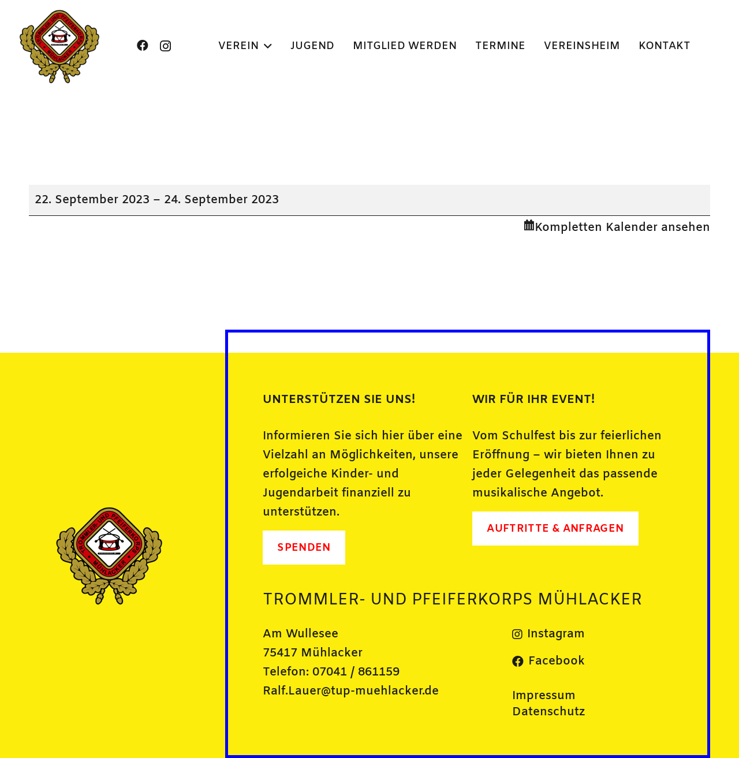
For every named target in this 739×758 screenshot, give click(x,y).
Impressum (544, 696)
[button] (265, 46)
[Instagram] (165, 46)
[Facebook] (142, 45)
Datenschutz (548, 712)
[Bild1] (60, 46)
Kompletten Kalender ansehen (622, 228)
